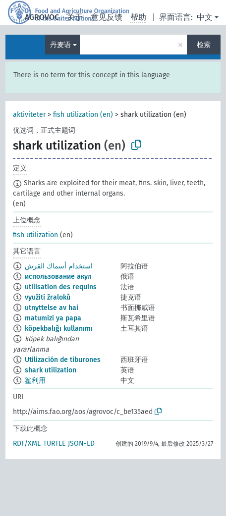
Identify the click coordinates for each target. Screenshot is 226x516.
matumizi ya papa (53, 318)
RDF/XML (27, 443)
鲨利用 (35, 380)
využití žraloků (47, 297)
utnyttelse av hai (51, 308)
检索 (204, 45)
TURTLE (54, 443)
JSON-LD (81, 443)
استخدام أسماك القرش (59, 266)
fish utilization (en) (83, 114)
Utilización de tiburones (63, 360)
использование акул (58, 276)
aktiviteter (29, 114)
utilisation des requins (61, 287)
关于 (75, 17)
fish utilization (35, 235)
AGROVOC (42, 17)
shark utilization (50, 370)
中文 (205, 17)
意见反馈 (106, 17)
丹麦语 (60, 45)
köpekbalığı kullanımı (59, 328)
